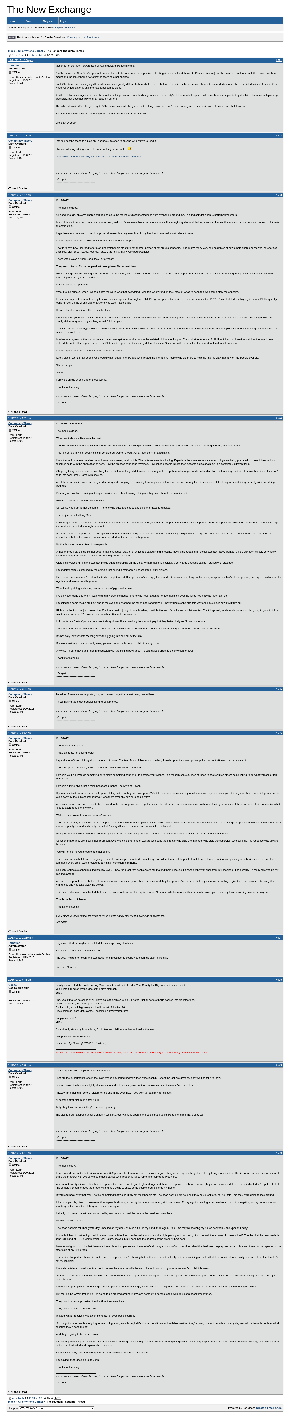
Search (30, 21)
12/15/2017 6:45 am (20, 979)
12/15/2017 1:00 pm (20, 1065)
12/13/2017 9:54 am (20, 732)
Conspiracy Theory (20, 140)
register (68, 27)
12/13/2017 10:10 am (20, 937)
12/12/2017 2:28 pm (20, 418)
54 (30, 54)
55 (33, 54)
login (58, 27)
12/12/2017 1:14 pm (20, 194)
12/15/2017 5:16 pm (20, 1152)
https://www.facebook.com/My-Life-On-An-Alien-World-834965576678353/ (99, 156)
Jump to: (51, 1408)
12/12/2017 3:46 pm (20, 688)
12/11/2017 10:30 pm (20, 60)
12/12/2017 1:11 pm (20, 135)
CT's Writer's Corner (30, 50)
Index (12, 21)
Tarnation (14, 65)
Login (63, 21)
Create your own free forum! (83, 37)
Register (48, 21)
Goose (12, 984)
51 (19, 54)
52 (22, 54)
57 (40, 54)
